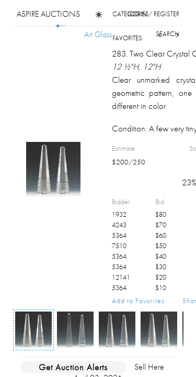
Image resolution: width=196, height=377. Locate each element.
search (167, 33)
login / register (153, 13)
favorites (127, 38)
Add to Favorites (138, 300)
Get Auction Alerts (73, 367)
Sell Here (149, 366)
